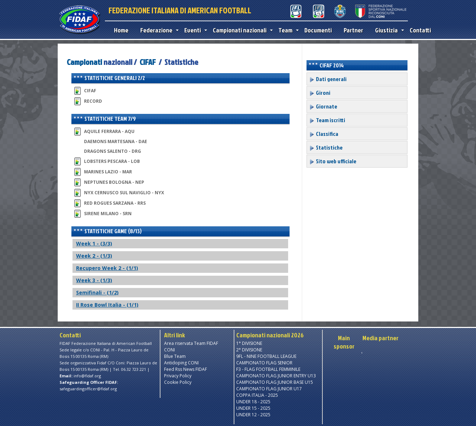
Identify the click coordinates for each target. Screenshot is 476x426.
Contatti (420, 30)
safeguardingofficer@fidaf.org (88, 388)
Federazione (157, 30)
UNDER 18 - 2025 (253, 402)
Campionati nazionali (241, 30)
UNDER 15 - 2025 (253, 408)
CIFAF (148, 61)
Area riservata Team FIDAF (191, 343)
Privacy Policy (177, 376)
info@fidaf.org (87, 375)
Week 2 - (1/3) (94, 255)
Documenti (318, 30)
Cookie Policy (177, 382)
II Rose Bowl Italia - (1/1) (107, 304)
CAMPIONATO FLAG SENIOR (264, 363)
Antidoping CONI (181, 363)
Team (286, 30)
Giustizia (388, 30)
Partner (353, 30)
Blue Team (175, 356)
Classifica (323, 134)
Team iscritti (327, 120)
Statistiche (326, 147)
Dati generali (328, 79)
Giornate (323, 106)
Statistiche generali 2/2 (109, 77)
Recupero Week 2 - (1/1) (107, 268)
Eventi (194, 30)
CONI (169, 350)
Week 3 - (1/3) (94, 280)
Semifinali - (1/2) (97, 292)
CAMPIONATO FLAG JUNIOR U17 (269, 389)
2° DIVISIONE (249, 350)
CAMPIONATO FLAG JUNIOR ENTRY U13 (276, 376)
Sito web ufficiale (332, 161)
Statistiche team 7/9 (104, 118)
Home (121, 30)
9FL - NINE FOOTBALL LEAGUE (266, 356)
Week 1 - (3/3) (94, 243)
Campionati (84, 61)
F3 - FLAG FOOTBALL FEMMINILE (268, 369)
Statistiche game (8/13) (107, 231)
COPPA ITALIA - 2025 (257, 395)
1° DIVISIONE (249, 343)
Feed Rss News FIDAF (185, 369)
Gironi (319, 93)
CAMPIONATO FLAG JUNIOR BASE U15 (274, 382)
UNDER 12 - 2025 (253, 415)
